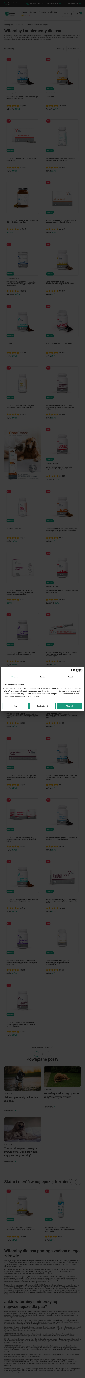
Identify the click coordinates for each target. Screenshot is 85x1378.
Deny (16, 706)
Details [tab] (42, 677)
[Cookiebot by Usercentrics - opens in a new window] (72, 670)
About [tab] (70, 677)
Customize (42, 706)
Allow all (69, 706)
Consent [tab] (14, 677)
